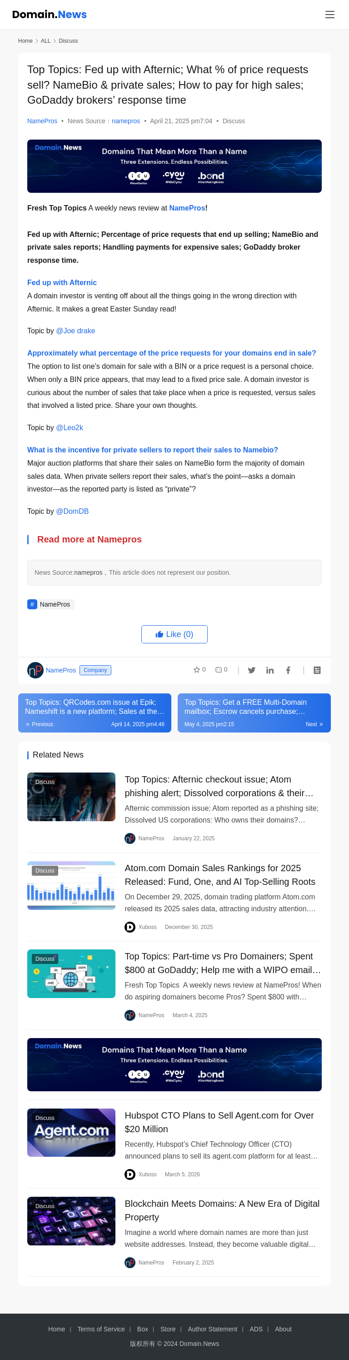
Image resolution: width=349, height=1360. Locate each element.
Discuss (234, 121)
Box (142, 1329)
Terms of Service (101, 1329)
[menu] (329, 14)
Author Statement (212, 1329)
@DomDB (72, 511)
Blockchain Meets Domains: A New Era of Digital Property (222, 1219)
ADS (256, 1329)
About (283, 1329)
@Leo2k (69, 428)
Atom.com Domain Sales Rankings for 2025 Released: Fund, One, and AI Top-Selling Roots (220, 877)
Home (25, 41)
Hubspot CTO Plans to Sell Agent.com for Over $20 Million (219, 1129)
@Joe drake (75, 331)
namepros (126, 121)
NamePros (42, 121)
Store (167, 1329)
